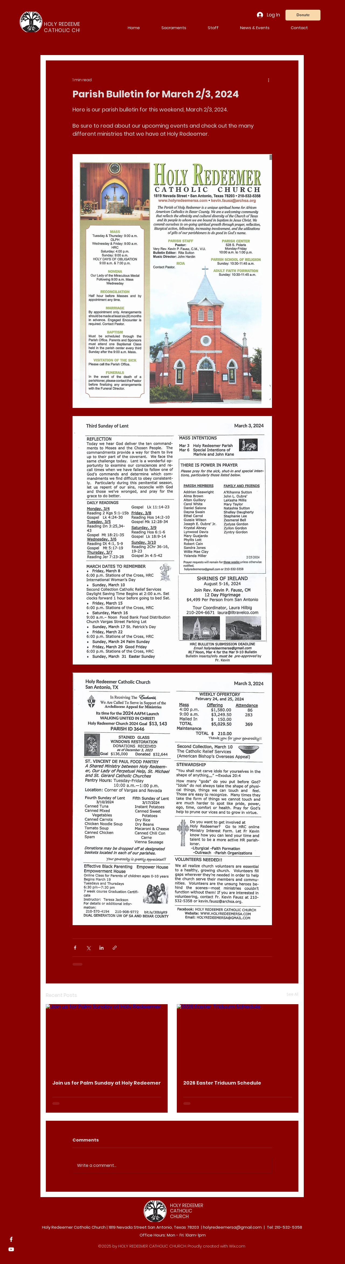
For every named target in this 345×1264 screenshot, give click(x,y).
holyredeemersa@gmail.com (232, 1227)
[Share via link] (114, 947)
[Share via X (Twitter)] (88, 947)
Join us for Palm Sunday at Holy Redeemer (106, 1082)
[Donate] (302, 15)
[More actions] (268, 80)
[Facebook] (11, 1239)
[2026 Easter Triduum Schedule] (238, 1038)
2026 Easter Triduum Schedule (222, 1082)
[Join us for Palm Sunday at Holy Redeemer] (107, 1038)
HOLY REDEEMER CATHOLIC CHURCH (186, 1211)
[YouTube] (11, 1249)
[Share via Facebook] (75, 947)
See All (292, 994)
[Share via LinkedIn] (101, 947)
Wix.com (237, 1246)
